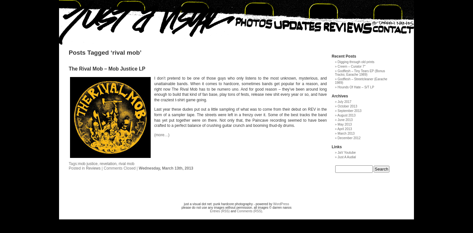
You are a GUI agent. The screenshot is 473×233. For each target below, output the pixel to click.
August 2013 (346, 115)
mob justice (88, 163)
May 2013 (344, 124)
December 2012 (348, 138)
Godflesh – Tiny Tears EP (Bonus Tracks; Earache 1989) (360, 72)
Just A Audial (346, 157)
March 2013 (346, 133)
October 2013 (347, 106)
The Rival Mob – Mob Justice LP (107, 69)
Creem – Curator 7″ (351, 66)
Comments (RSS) (249, 211)
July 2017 (344, 102)
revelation (108, 163)
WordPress (281, 204)
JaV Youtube (346, 152)
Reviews (93, 168)
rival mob (127, 163)
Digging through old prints (355, 62)
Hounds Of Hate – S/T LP (355, 87)
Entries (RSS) (220, 211)
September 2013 (349, 111)
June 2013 (345, 120)
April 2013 (344, 129)
